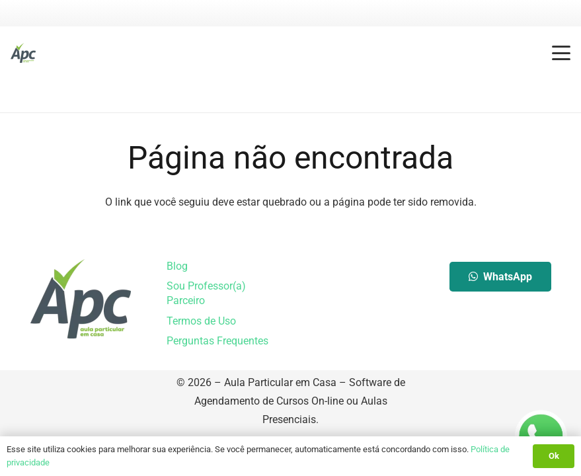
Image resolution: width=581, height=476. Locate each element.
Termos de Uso (201, 321)
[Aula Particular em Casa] (23, 53)
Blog (177, 266)
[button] (561, 53)
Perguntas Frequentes (217, 341)
